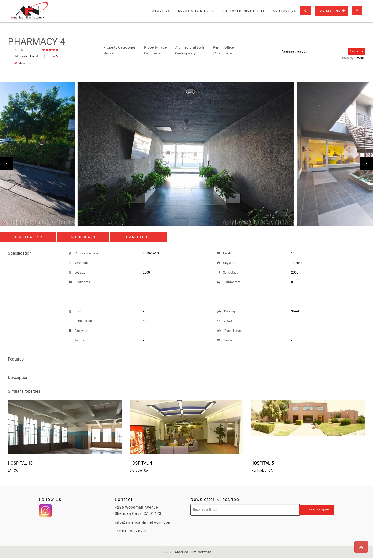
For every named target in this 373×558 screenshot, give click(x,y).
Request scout (294, 51)
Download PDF (139, 237)
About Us (161, 10)
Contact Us (284, 10)
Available (356, 51)
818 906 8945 (134, 530)
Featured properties (244, 10)
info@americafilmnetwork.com (143, 522)
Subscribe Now (317, 510)
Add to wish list (26, 56)
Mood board (83, 237)
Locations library (197, 10)
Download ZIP (28, 237)
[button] (305, 10)
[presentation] (6, 163)
